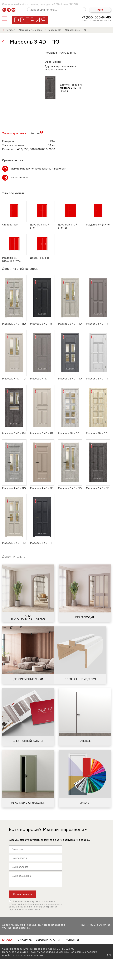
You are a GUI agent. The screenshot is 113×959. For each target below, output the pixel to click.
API (109, 955)
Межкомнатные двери (31, 30)
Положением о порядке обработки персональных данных (33, 908)
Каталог (10, 30)
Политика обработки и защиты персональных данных (35, 952)
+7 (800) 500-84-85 (96, 17)
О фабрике (25, 939)
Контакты (72, 939)
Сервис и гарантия (48, 939)
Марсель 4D (54, 30)
